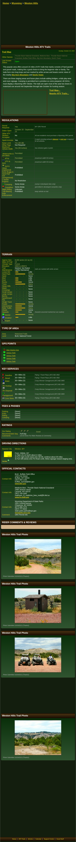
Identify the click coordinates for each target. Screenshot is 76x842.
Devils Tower (38, 75)
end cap (63, 139)
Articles (30, 839)
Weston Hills (31, 3)
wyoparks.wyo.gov (22, 513)
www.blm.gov (20, 484)
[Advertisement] (38, 225)
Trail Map (6, 52)
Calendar (38, 839)
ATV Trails (22, 839)
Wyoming (17, 3)
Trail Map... (54, 90)
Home (6, 3)
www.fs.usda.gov (22, 497)
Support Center (49, 839)
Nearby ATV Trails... (59, 93)
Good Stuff (60, 839)
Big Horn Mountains (20, 75)
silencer (55, 139)
